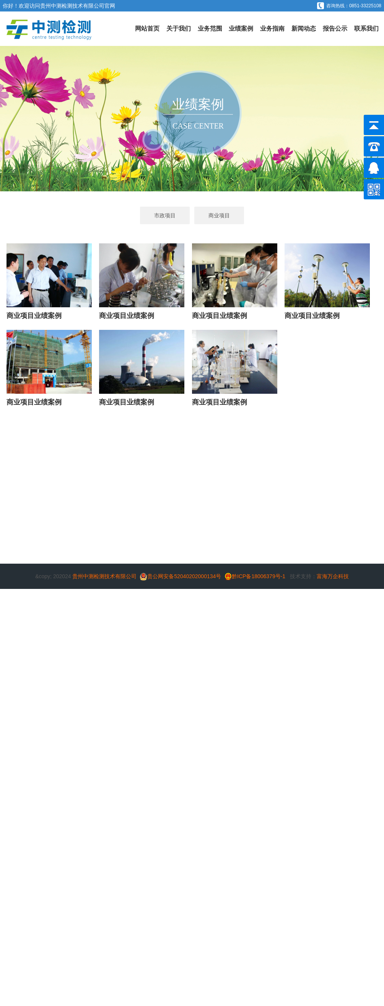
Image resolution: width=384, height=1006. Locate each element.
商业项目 (219, 215)
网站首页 (147, 28)
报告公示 (335, 28)
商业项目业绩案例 (34, 316)
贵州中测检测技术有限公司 (72, 6)
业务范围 (210, 28)
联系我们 (366, 28)
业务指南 (272, 28)
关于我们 (178, 28)
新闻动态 (303, 28)
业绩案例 (241, 28)
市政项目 (165, 215)
